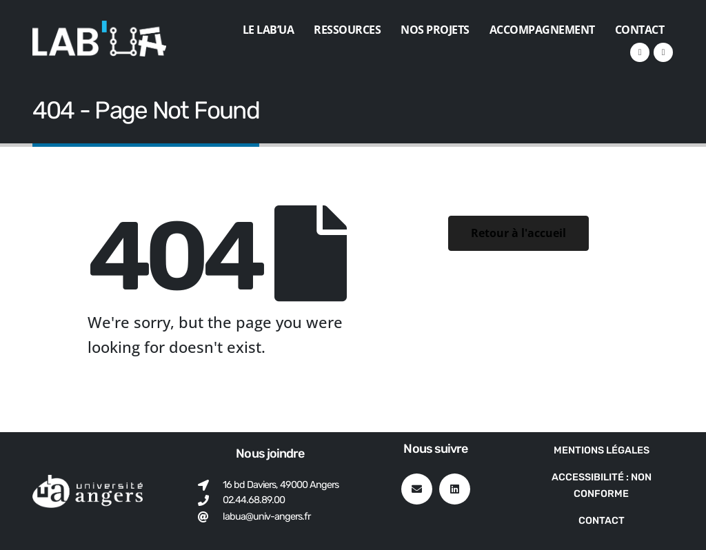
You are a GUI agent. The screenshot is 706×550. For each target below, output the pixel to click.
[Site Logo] (99, 39)
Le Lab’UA (268, 29)
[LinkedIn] (639, 52)
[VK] (663, 52)
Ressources (347, 29)
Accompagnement (542, 29)
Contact (640, 29)
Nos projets (435, 29)
